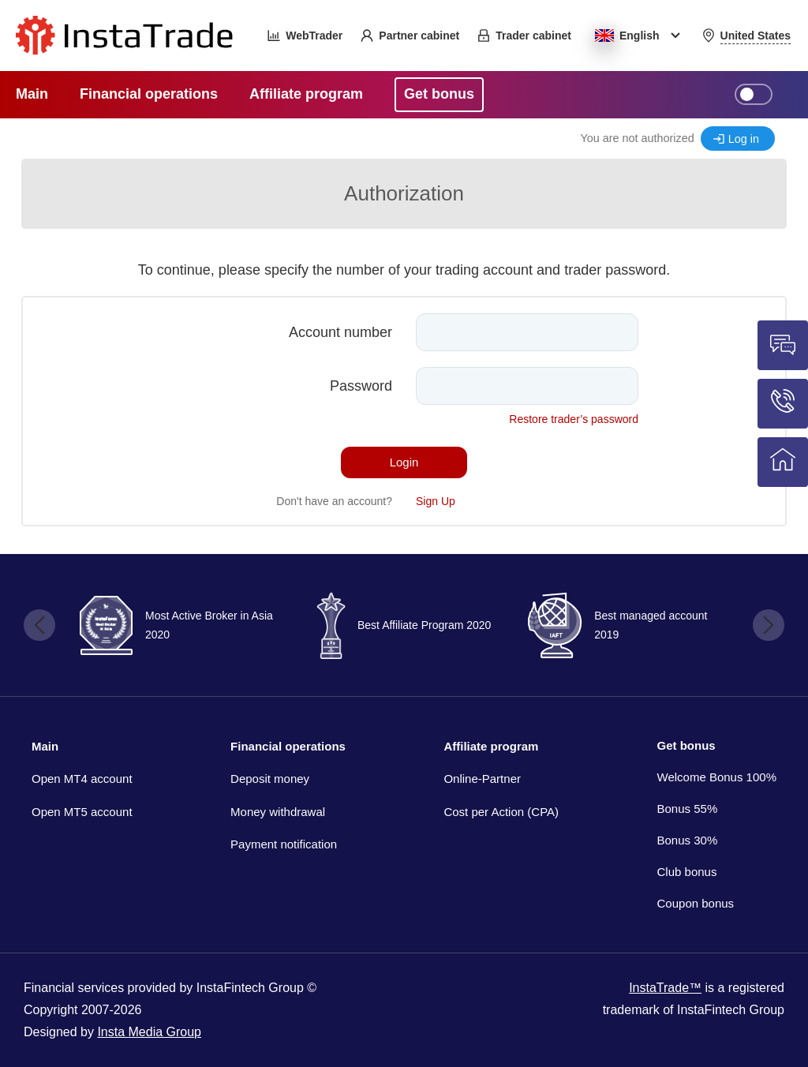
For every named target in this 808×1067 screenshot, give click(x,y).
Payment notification (283, 844)
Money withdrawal (277, 811)
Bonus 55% (687, 808)
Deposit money (269, 778)
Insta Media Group (149, 1032)
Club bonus (687, 871)
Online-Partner (482, 778)
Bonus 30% (687, 840)
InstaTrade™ (665, 987)
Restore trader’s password (573, 419)
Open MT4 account (82, 778)
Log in (743, 139)
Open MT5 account (82, 811)
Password (361, 386)
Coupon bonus (696, 903)
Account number (340, 332)
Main (45, 746)
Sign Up (435, 501)
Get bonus (686, 745)
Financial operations (288, 746)
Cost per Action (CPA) (501, 811)
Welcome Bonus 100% (716, 777)
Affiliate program (490, 746)
